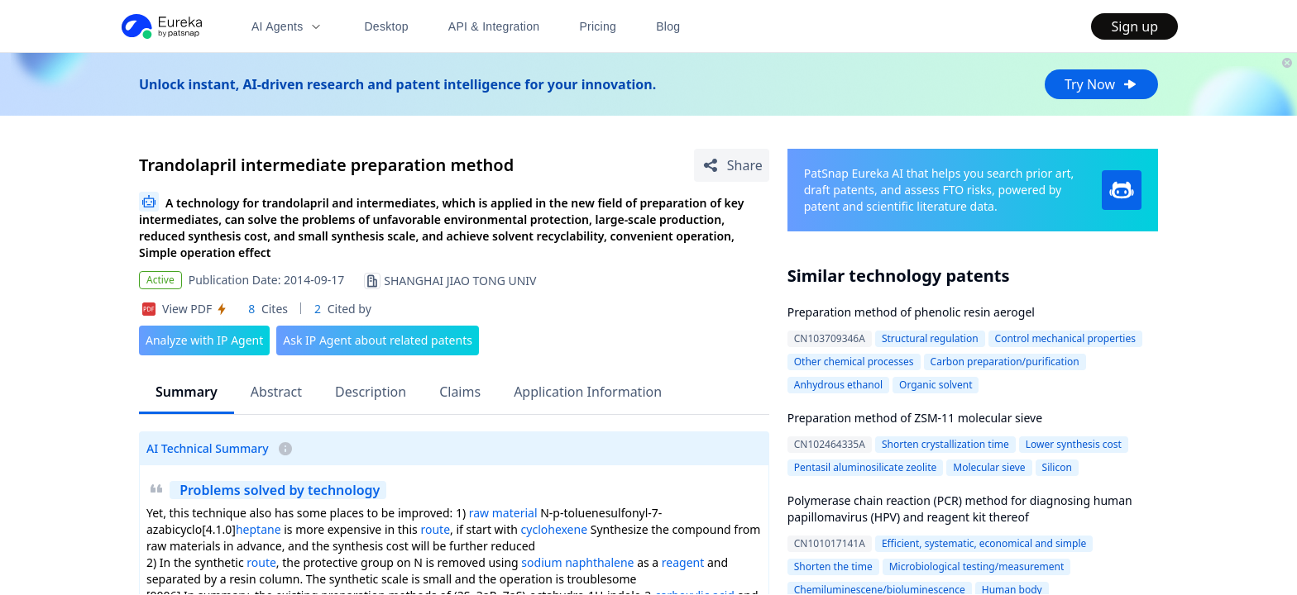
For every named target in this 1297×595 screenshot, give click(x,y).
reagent (683, 562)
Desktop (386, 26)
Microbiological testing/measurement (977, 566)
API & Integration (494, 26)
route (435, 529)
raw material (503, 513)
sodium (541, 562)
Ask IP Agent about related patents (377, 340)
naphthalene (599, 562)
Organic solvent (935, 385)
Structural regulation (930, 338)
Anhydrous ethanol (838, 385)
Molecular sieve (989, 467)
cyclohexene (554, 529)
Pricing (597, 26)
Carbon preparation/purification (1005, 362)
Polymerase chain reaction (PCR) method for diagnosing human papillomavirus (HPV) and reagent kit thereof (959, 509)
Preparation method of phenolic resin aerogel (911, 312)
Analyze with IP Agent (204, 340)
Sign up (1134, 26)
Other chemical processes (854, 362)
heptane (258, 529)
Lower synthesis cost (1074, 444)
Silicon (1057, 467)
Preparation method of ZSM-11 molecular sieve (914, 418)
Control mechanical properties (1065, 338)
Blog (668, 26)
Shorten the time (833, 566)
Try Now (1101, 84)
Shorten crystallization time (945, 444)
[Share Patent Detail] (731, 165)
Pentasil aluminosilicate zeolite (865, 467)
